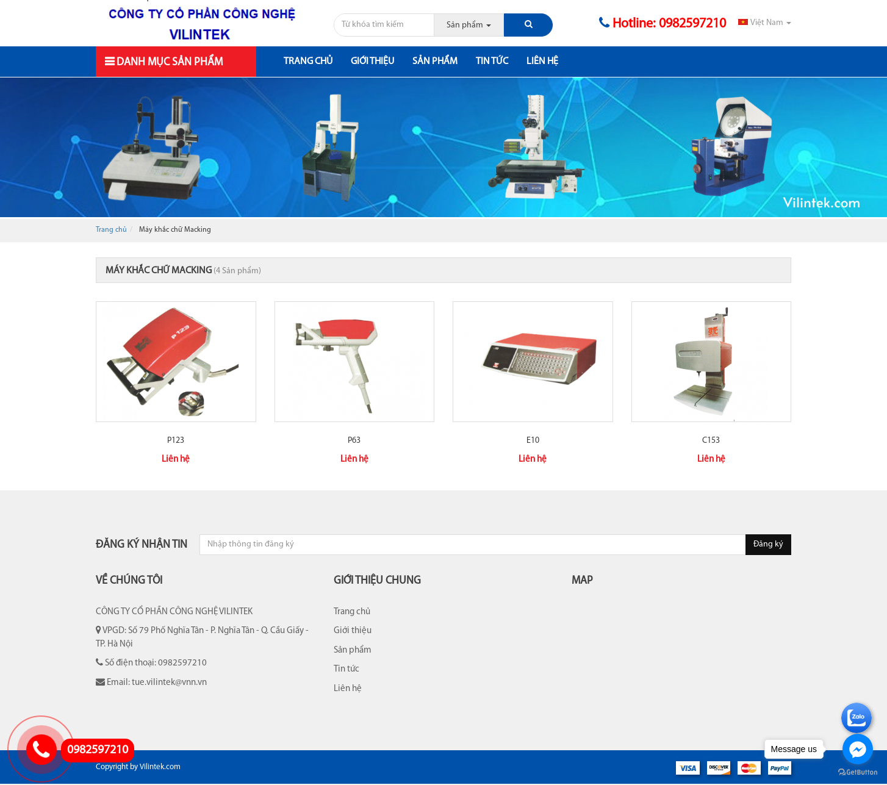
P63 (354, 440)
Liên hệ (542, 61)
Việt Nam (764, 22)
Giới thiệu (372, 61)
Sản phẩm (435, 61)
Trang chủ (308, 61)
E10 (532, 440)
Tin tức (492, 61)
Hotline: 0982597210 (662, 24)
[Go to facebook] (857, 749)
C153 (711, 440)
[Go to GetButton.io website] (857, 772)
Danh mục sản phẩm (168, 62)
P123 (175, 440)
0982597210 (97, 750)
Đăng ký (768, 544)
